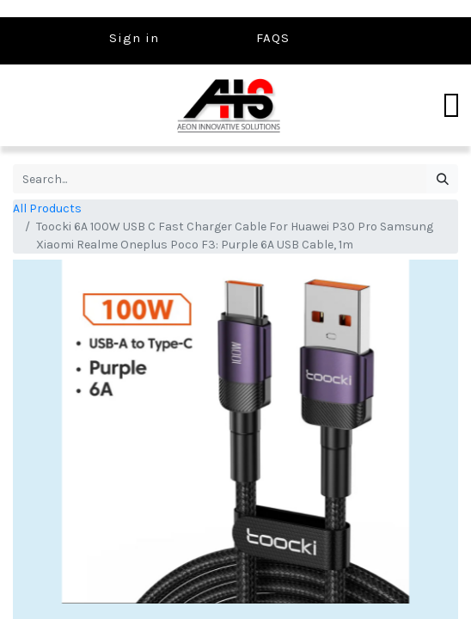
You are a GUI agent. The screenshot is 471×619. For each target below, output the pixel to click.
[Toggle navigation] (451, 106)
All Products (47, 208)
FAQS (273, 38)
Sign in (134, 38)
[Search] (442, 178)
